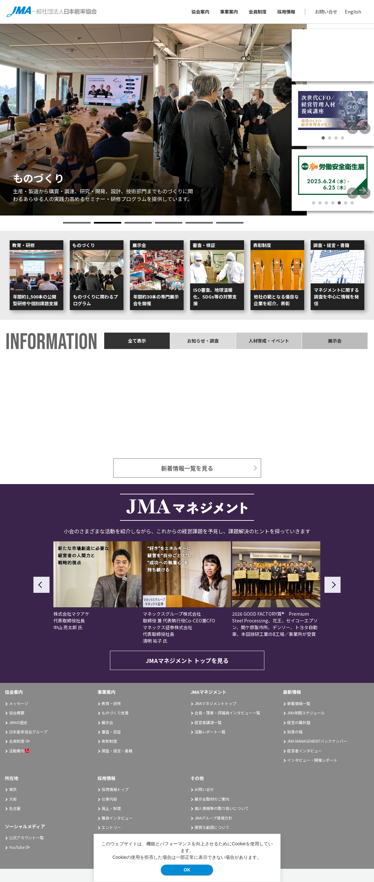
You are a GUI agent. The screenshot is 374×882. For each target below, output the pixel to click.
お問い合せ (326, 11)
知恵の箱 (295, 731)
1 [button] (76, 223)
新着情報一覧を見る (187, 468)
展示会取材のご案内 (212, 799)
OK (187, 869)
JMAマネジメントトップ (215, 703)
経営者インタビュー (304, 750)
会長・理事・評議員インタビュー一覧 (227, 712)
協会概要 (16, 712)
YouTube (16, 847)
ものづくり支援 (115, 712)
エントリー (111, 827)
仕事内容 (109, 799)
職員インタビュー (117, 818)
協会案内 (200, 11)
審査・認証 (111, 731)
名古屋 (15, 808)
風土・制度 (111, 808)
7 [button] (352, 203)
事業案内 (229, 11)
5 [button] (199, 223)
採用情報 (286, 11)
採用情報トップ (115, 789)
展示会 (107, 722)
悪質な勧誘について (212, 827)
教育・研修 (111, 703)
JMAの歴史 (18, 722)
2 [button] (107, 223)
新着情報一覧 (298, 703)
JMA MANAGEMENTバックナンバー (317, 741)
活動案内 (19, 750)
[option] (153, 120)
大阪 (13, 799)
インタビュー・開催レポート (312, 760)
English (353, 11)
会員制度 (258, 11)
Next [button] (364, 128)
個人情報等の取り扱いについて (222, 808)
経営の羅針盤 (298, 722)
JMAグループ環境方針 (213, 818)
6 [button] (229, 223)
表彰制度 (109, 741)
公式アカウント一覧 (26, 837)
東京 (13, 789)
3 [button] (138, 223)
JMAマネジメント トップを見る (187, 660)
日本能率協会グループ (28, 731)
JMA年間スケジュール (306, 712)
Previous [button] (352, 128)
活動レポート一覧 (210, 731)
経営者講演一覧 (208, 722)
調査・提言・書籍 (117, 750)
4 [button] (168, 223)
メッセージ (18, 703)
